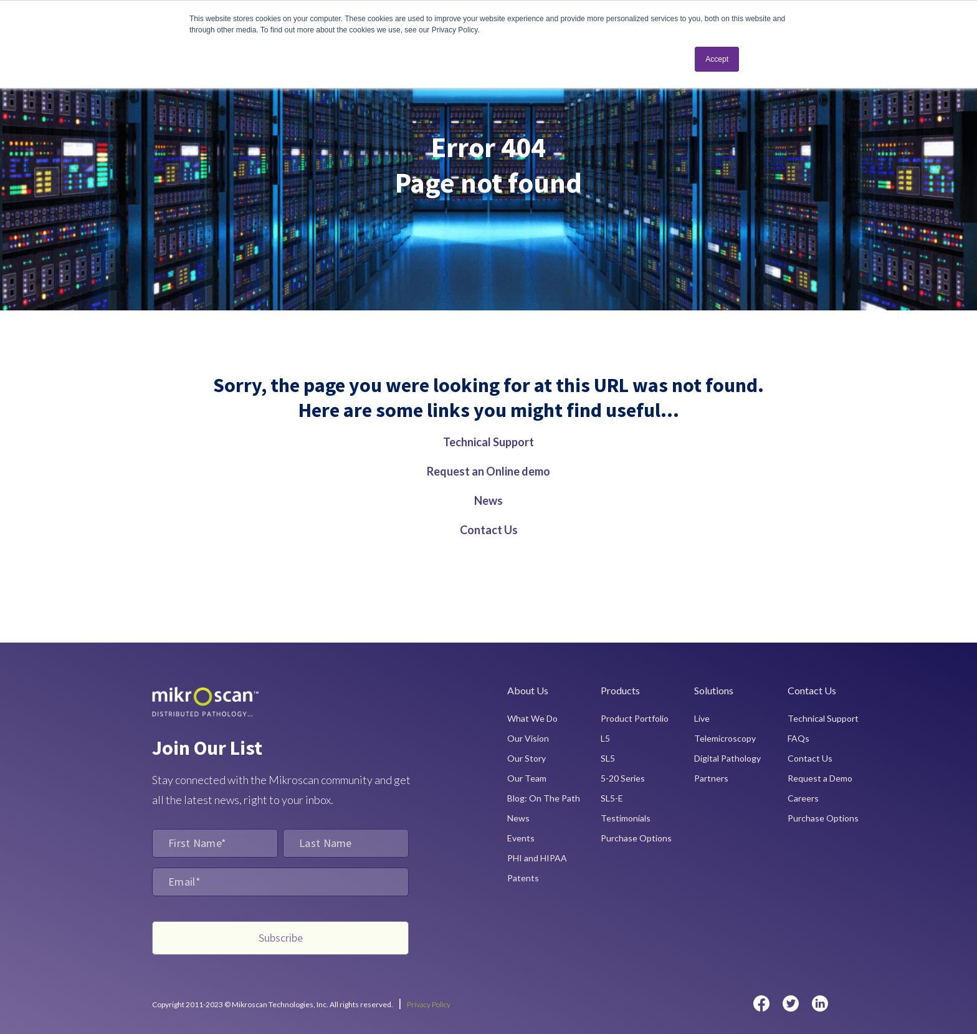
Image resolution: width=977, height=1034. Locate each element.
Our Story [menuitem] (526, 758)
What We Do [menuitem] (532, 718)
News (488, 500)
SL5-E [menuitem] (612, 798)
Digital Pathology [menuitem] (727, 758)
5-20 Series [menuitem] (623, 778)
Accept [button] (716, 59)
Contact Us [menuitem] (810, 758)
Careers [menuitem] (803, 798)
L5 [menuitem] (605, 738)
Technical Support (488, 442)
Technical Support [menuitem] (823, 718)
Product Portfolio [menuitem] (635, 718)
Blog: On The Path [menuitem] (543, 798)
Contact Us (489, 530)
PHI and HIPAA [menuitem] (537, 858)
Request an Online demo (488, 471)
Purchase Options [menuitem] (636, 838)
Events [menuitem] (521, 838)
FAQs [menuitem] (798, 738)
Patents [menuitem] (523, 878)
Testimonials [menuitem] (626, 818)
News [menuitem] (518, 818)
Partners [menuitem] (711, 778)
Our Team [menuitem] (526, 778)
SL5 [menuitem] (608, 758)
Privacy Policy (428, 1004)
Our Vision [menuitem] (528, 738)
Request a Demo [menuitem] (820, 778)
